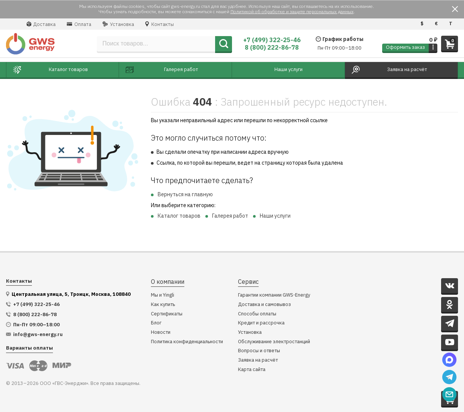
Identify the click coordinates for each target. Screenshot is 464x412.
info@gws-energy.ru (38, 335)
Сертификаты (166, 314)
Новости (160, 332)
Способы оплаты (257, 314)
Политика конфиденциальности (187, 342)
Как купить (163, 304)
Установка (118, 24)
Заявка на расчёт (258, 360)
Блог (156, 323)
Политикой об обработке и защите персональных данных (292, 11)
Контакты (159, 24)
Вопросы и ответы (259, 351)
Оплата (79, 24)
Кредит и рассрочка (261, 323)
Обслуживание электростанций (274, 342)
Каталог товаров (179, 215)
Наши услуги (275, 215)
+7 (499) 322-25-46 (272, 39)
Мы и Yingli (162, 295)
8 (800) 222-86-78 (272, 47)
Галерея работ (230, 215)
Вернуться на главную (185, 194)
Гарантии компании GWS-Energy (274, 295)
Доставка (41, 24)
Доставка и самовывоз (264, 304)
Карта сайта (251, 370)
